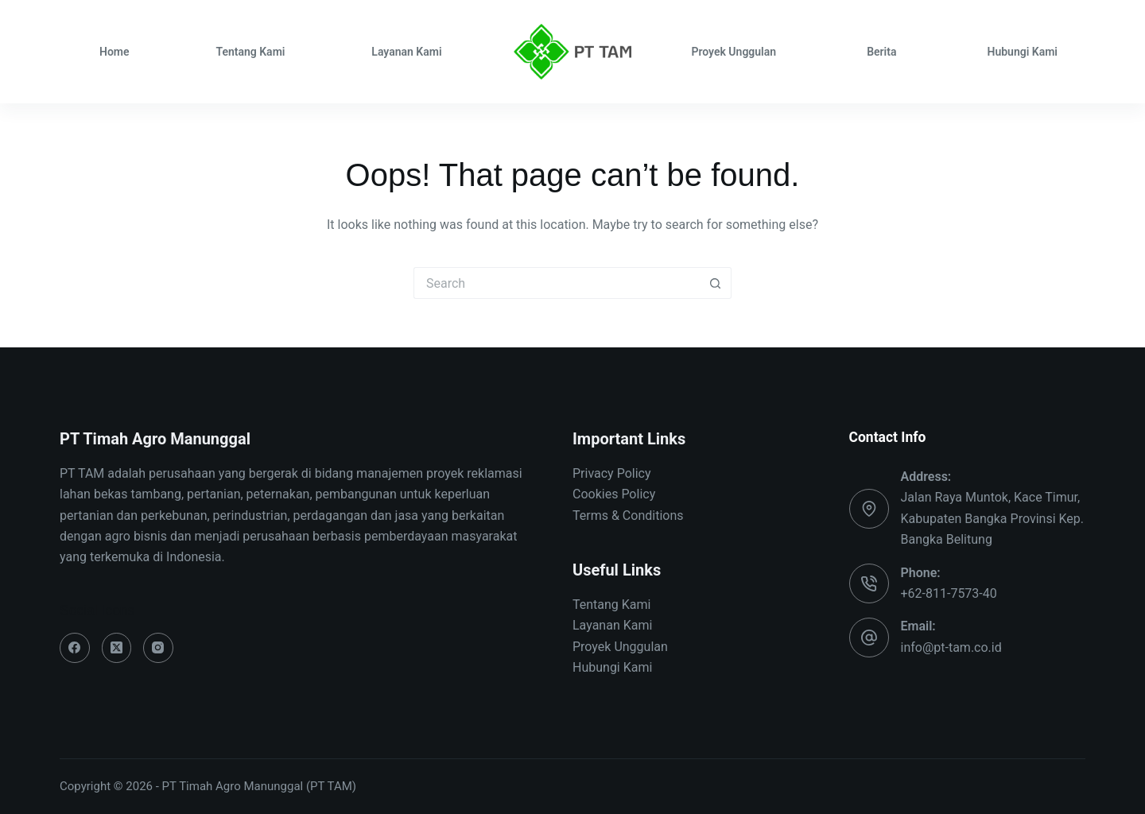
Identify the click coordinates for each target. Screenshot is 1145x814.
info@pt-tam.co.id (951, 647)
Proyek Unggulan (733, 51)
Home (114, 51)
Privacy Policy (611, 473)
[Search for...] (556, 283)
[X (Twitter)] (117, 648)
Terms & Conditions (628, 515)
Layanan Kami (406, 51)
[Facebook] (75, 648)
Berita (881, 51)
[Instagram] (158, 648)
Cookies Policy (613, 494)
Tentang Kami (250, 51)
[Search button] (716, 283)
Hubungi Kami (1022, 51)
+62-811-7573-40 (949, 593)
